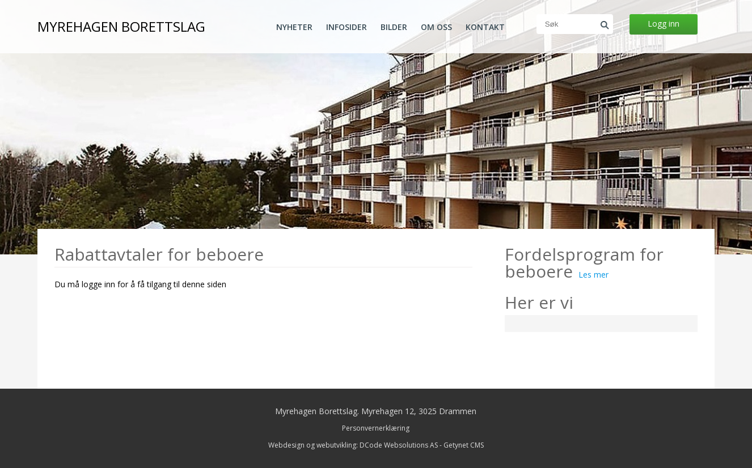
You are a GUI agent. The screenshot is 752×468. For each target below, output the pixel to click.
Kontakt (485, 27)
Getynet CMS (463, 445)
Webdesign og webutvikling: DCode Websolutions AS (353, 445)
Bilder (394, 27)
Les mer (593, 274)
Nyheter (294, 27)
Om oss (436, 27)
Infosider (346, 27)
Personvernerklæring (375, 428)
